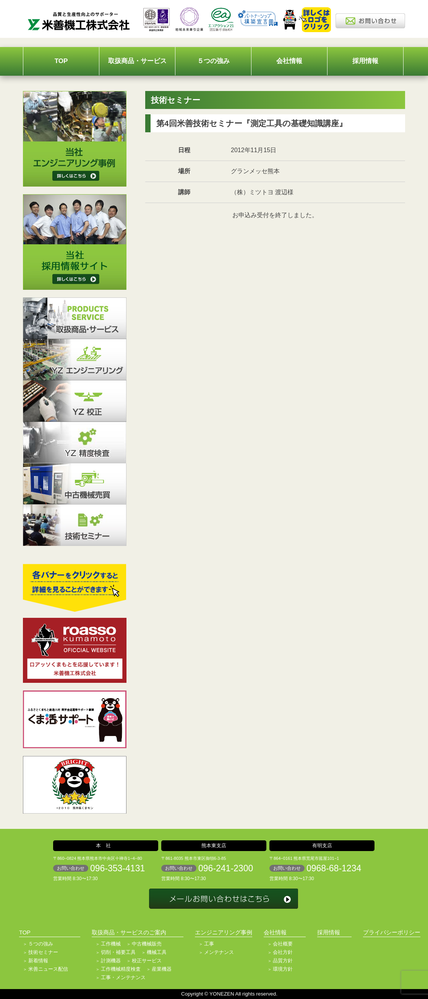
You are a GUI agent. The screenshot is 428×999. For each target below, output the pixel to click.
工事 (209, 944)
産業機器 (162, 969)
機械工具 (157, 952)
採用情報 (365, 61)
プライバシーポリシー (391, 932)
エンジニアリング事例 (223, 932)
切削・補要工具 (118, 952)
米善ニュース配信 (48, 969)
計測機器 (111, 960)
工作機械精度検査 (121, 969)
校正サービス (147, 960)
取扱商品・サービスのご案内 (129, 932)
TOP (61, 61)
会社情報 (289, 61)
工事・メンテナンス (123, 977)
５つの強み (213, 61)
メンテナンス (219, 952)
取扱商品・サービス (137, 61)
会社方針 (283, 952)
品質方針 (283, 960)
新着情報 (38, 960)
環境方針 (283, 969)
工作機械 (111, 944)
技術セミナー (43, 952)
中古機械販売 (147, 944)
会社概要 (283, 944)
